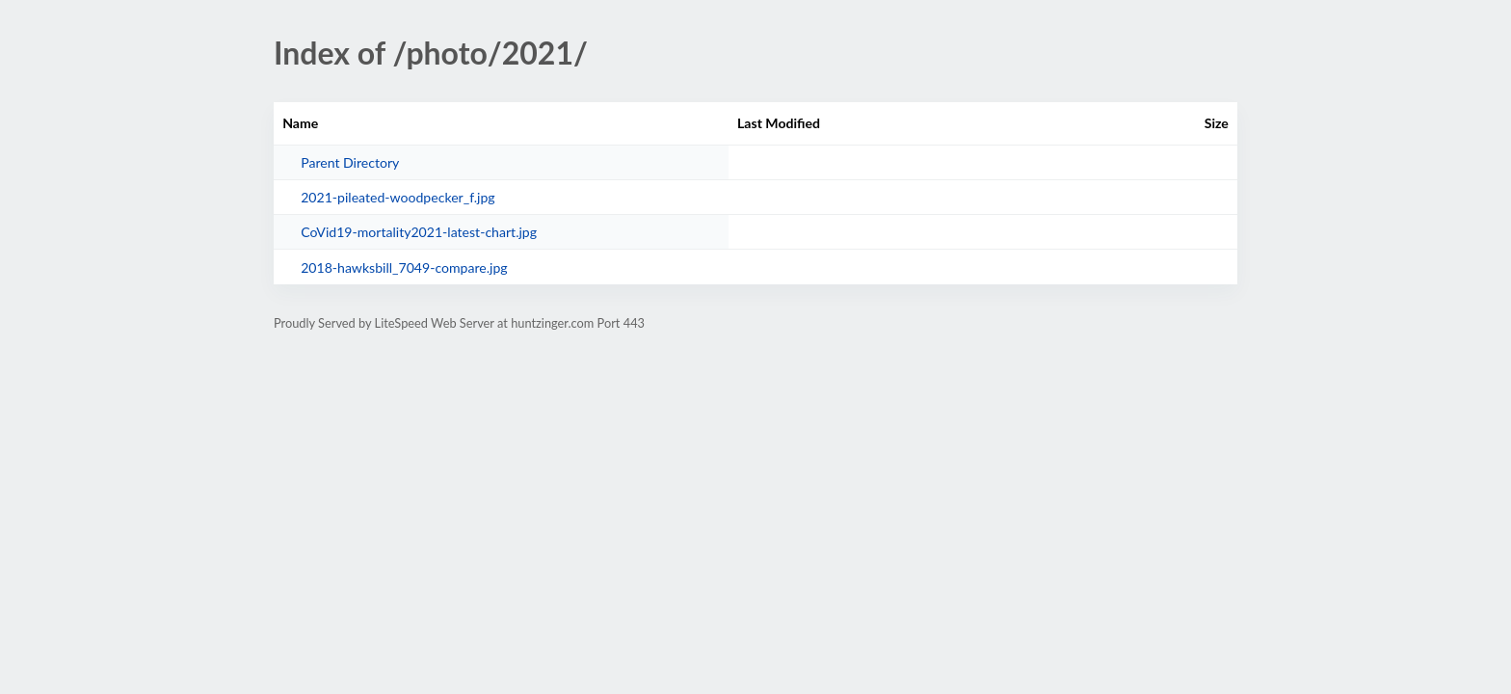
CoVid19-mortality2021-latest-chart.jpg (419, 232)
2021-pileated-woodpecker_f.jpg (398, 197)
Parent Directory (350, 162)
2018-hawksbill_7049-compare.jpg (404, 267)
